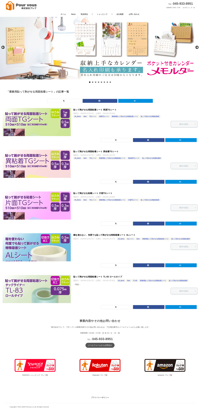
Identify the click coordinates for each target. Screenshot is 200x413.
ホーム (63, 14)
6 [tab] (104, 82)
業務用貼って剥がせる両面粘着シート (125, 116)
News (73, 14)
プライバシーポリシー (100, 397)
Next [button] (197, 47)
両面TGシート (104, 116)
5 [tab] (101, 82)
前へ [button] (3, 47)
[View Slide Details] (100, 48)
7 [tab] (107, 82)
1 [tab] (89, 82)
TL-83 (135, 281)
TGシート (93, 116)
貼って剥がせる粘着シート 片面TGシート (92, 193)
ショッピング (102, 14)
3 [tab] (95, 82)
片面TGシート (133, 200)
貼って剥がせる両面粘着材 (150, 116)
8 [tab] (110, 82)
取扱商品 (84, 14)
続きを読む (187, 124)
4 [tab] (98, 82)
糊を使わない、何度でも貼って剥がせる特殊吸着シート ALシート (104, 235)
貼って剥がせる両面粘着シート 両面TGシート (95, 110)
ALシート (130, 239)
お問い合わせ (134, 14)
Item (85, 116)
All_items (77, 116)
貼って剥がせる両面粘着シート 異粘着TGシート (96, 151)
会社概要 (120, 14)
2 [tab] (92, 82)
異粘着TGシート (134, 158)
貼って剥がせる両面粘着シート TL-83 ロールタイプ (97, 277)
